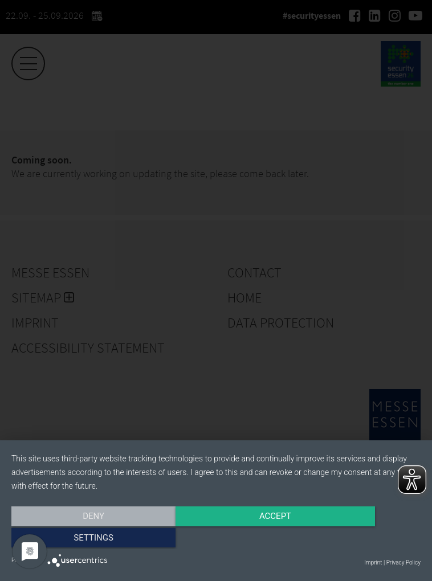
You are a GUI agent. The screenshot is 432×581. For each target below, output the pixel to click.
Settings (360, 539)
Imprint (373, 562)
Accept (216, 539)
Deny (73, 539)
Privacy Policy (403, 562)
